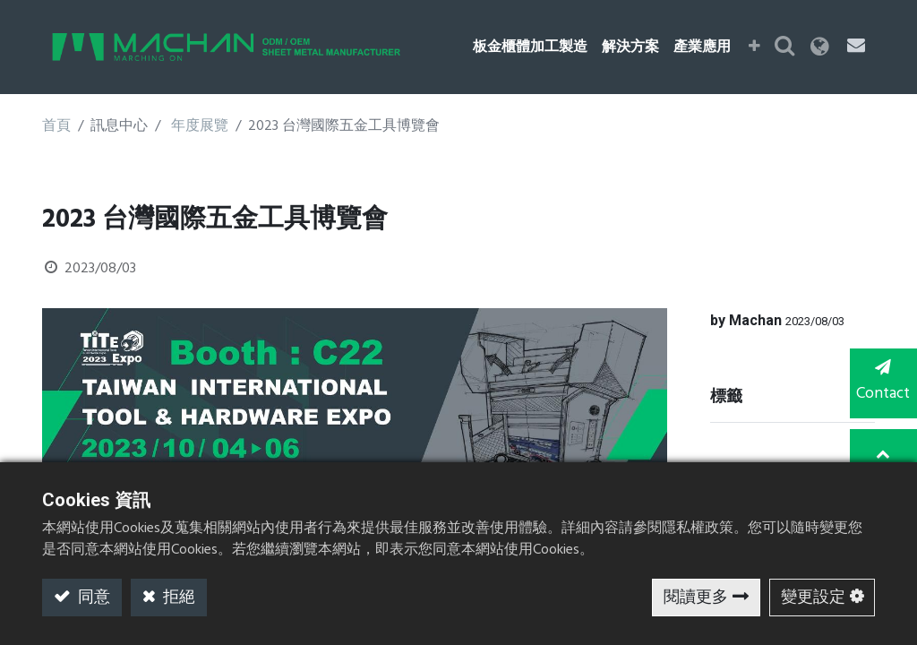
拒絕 (177, 598)
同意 (92, 598)
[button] (755, 47)
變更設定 (813, 598)
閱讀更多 (696, 598)
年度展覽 (199, 126)
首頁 (56, 126)
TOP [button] (882, 455)
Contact (881, 383)
